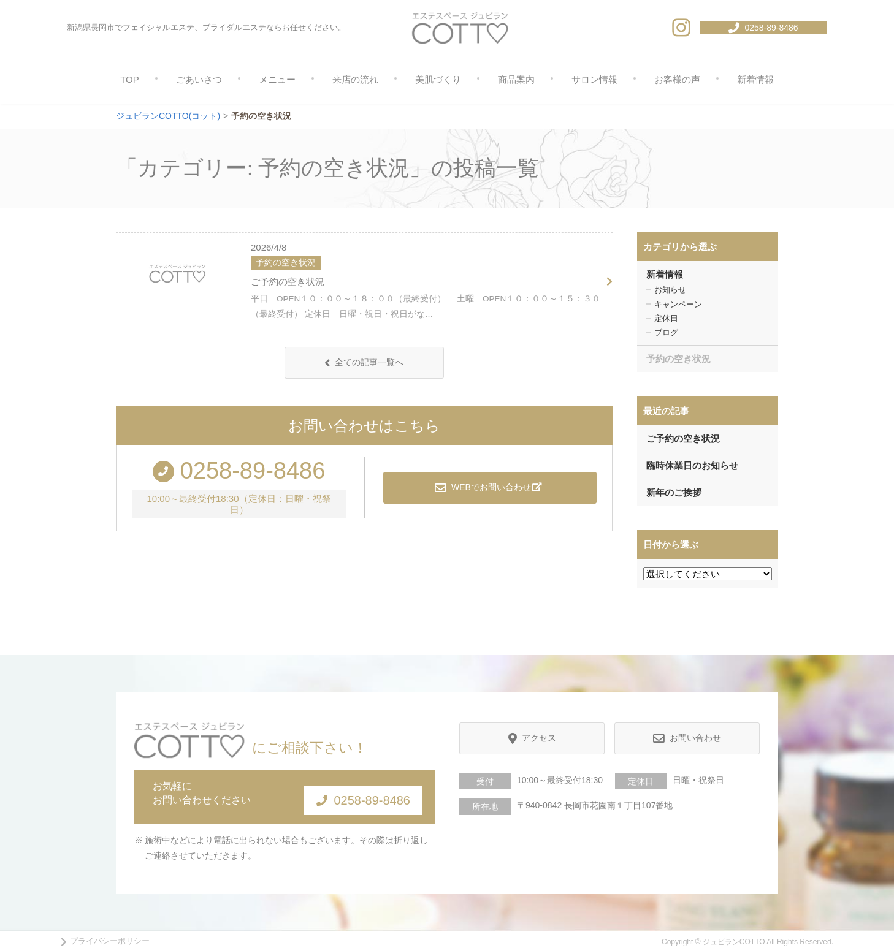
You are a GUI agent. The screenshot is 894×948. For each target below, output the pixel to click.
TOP (129, 79)
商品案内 (516, 79)
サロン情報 (594, 79)
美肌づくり (438, 79)
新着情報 (755, 79)
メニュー (277, 79)
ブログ (666, 332)
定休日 (666, 318)
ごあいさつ (199, 79)
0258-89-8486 (352, 794)
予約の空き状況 (678, 359)
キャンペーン (678, 304)
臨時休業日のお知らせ (692, 465)
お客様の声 (677, 79)
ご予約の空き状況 (287, 281)
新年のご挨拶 (673, 492)
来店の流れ (355, 79)
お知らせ (670, 289)
